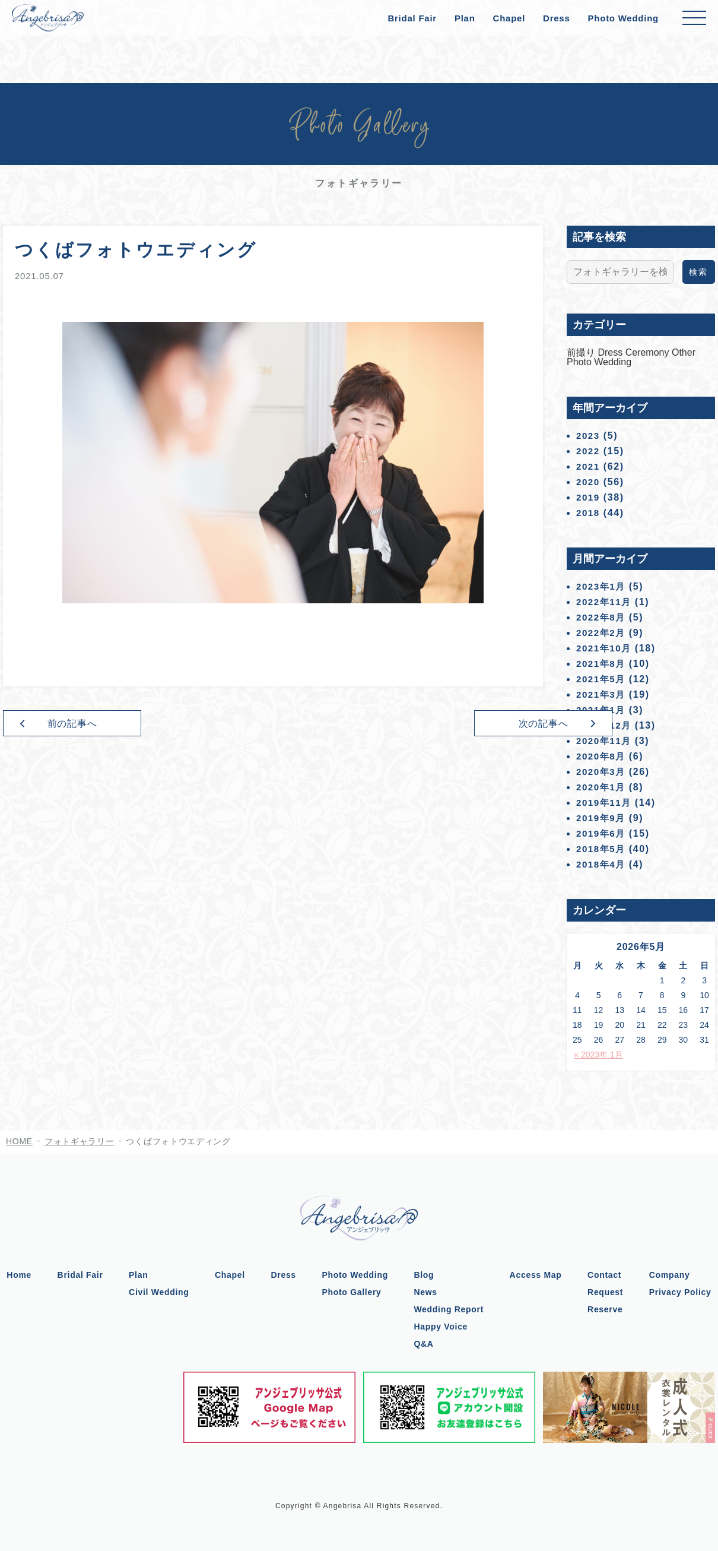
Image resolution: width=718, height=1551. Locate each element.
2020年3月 (602, 772)
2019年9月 (602, 818)
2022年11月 (605, 602)
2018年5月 (602, 849)
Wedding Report (450, 1309)
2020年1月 (602, 787)
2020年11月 (605, 741)
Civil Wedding (157, 1292)
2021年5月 (602, 679)
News (427, 1292)
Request (608, 1292)
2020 (588, 482)
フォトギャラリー (80, 1141)
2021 (588, 466)
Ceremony (648, 352)
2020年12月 (605, 725)
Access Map (538, 1275)
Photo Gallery (352, 1292)
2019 (588, 497)
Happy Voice (442, 1326)
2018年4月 (602, 864)
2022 (588, 451)
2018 (588, 513)
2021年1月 (602, 710)
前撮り (582, 352)
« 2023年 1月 (598, 1054)
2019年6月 (602, 833)
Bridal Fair (411, 18)
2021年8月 (602, 664)
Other (683, 352)
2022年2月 (602, 633)
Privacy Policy (684, 1292)
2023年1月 (602, 586)
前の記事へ (98, 725)
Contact (607, 1275)
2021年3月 (602, 694)
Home (15, 1275)
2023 (588, 436)
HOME (19, 1141)
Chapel (509, 18)
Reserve (607, 1309)
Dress (556, 18)
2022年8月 (602, 617)
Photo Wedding (623, 18)
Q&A (425, 1344)
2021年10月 (605, 648)
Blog (425, 1275)
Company (673, 1275)
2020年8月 (602, 756)
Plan (465, 18)
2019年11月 (605, 802)
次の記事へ (448, 725)
